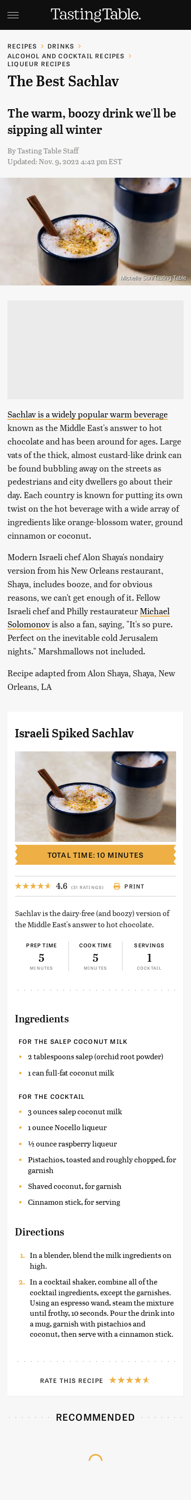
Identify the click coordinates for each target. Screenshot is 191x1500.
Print (128, 886)
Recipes (22, 46)
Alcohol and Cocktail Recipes (66, 56)
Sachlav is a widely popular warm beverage (87, 414)
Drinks (61, 46)
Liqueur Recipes (38, 64)
